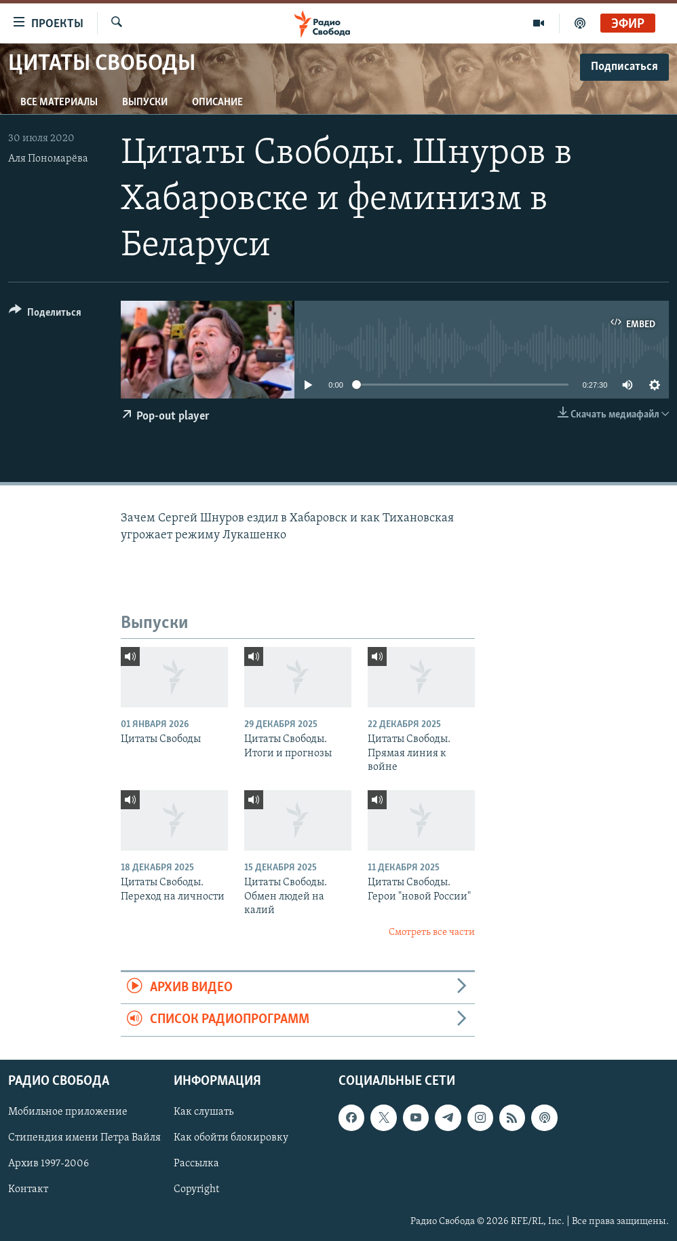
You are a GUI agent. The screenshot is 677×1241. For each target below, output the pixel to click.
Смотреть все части (432, 932)
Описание (217, 102)
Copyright (196, 1189)
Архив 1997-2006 (48, 1163)
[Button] (45, 315)
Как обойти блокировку (231, 1137)
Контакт (28, 1189)
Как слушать (203, 1112)
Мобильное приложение (68, 1112)
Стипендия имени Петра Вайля (84, 1137)
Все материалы (59, 102)
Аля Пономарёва (48, 158)
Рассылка (196, 1163)
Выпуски (145, 102)
